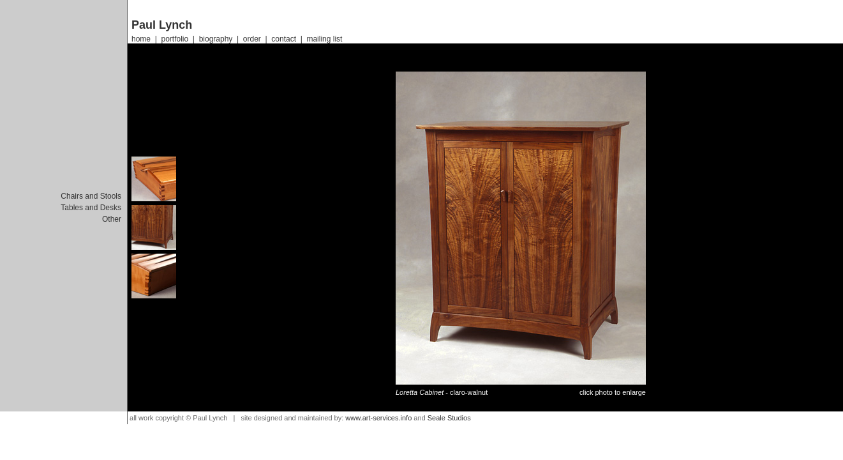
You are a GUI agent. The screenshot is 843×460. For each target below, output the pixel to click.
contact (283, 38)
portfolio (174, 38)
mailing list (324, 38)
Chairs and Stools (91, 196)
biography (216, 38)
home (141, 38)
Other (111, 219)
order (252, 38)
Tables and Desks (91, 207)
